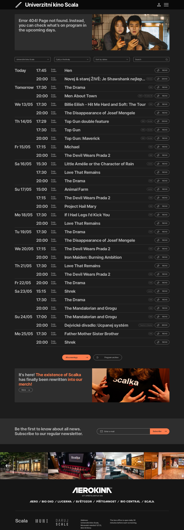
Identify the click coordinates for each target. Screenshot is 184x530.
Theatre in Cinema (145, 311)
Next (176, 445)
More (26, 376)
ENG (150, 73)
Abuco (25, 522)
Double (150, 107)
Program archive (107, 343)
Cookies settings (70, 525)
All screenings (72, 343)
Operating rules (57, 525)
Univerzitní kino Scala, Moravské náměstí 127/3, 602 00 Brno (91, 505)
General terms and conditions (26, 525)
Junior (150, 150)
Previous (8, 445)
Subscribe (157, 411)
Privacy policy (44, 525)
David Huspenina (41, 522)
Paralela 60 (148, 82)
